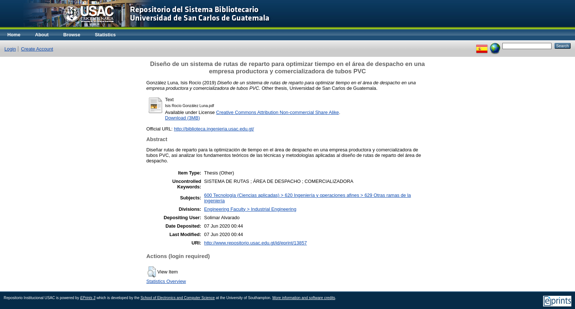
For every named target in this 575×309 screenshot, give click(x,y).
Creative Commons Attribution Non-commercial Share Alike (277, 112)
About (42, 34)
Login (10, 49)
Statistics (105, 34)
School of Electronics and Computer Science (177, 298)
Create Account (37, 49)
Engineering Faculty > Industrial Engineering (250, 209)
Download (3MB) (182, 118)
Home (14, 34)
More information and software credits (303, 298)
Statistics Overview (166, 281)
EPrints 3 (88, 298)
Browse (71, 34)
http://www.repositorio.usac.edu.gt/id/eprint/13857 (255, 243)
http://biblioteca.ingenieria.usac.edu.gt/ (214, 129)
